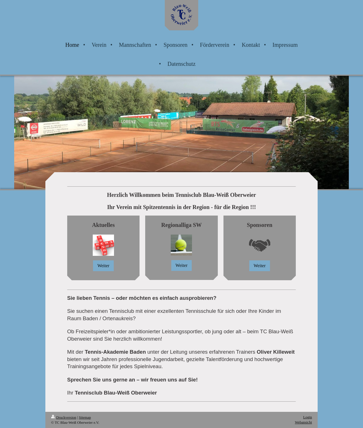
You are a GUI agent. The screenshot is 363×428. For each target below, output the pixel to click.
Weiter (103, 265)
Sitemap (85, 417)
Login (307, 417)
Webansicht (303, 422)
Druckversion (63, 417)
